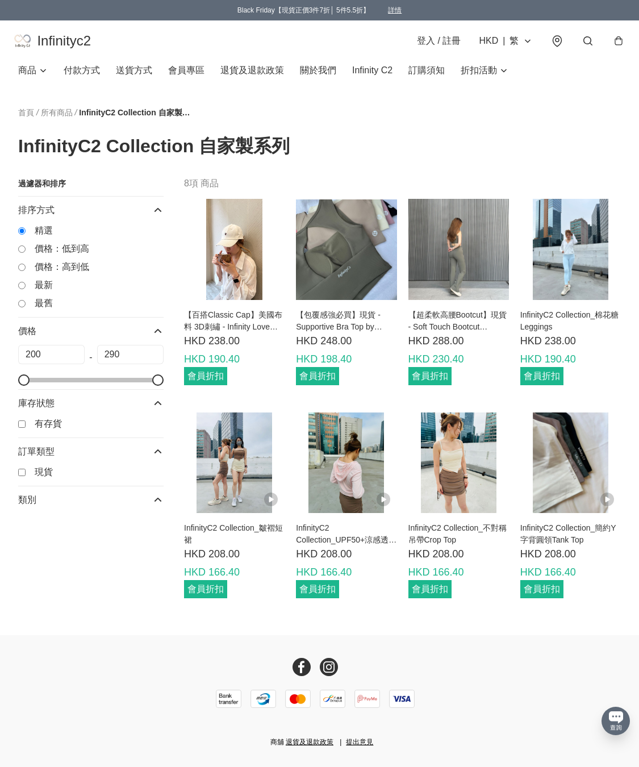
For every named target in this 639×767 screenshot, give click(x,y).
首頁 (26, 119)
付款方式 (82, 77)
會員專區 (186, 77)
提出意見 (359, 742)
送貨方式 (134, 77)
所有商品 (57, 119)
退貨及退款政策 (252, 77)
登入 (434, 44)
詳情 (395, 10)
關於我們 (318, 77)
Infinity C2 (372, 77)
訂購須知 (426, 77)
